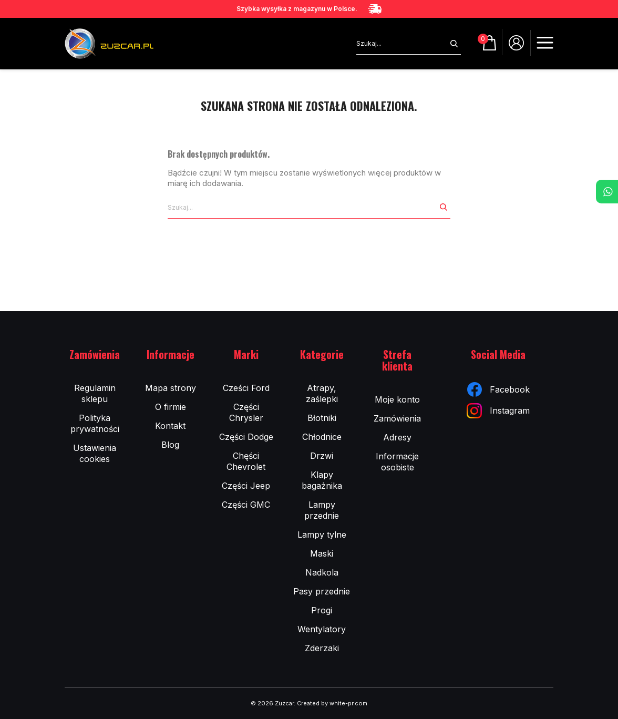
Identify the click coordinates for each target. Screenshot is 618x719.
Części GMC (246, 504)
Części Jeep (246, 485)
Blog (170, 444)
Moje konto (397, 399)
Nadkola (321, 572)
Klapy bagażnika (322, 480)
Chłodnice (322, 437)
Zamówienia (397, 418)
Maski (321, 553)
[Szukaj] (401, 43)
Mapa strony (170, 388)
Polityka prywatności (94, 423)
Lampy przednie (321, 510)
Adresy (397, 437)
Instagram (498, 410)
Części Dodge (246, 437)
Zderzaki (322, 648)
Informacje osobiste (397, 462)
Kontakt (170, 425)
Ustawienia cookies (94, 453)
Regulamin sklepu (95, 393)
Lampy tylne (321, 534)
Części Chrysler (246, 412)
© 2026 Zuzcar (272, 703)
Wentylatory (321, 629)
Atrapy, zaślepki (322, 393)
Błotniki (321, 418)
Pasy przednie (321, 591)
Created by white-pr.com (332, 703)
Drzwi (321, 455)
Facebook (498, 389)
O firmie (170, 407)
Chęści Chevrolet (245, 461)
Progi (321, 610)
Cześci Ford (246, 388)
